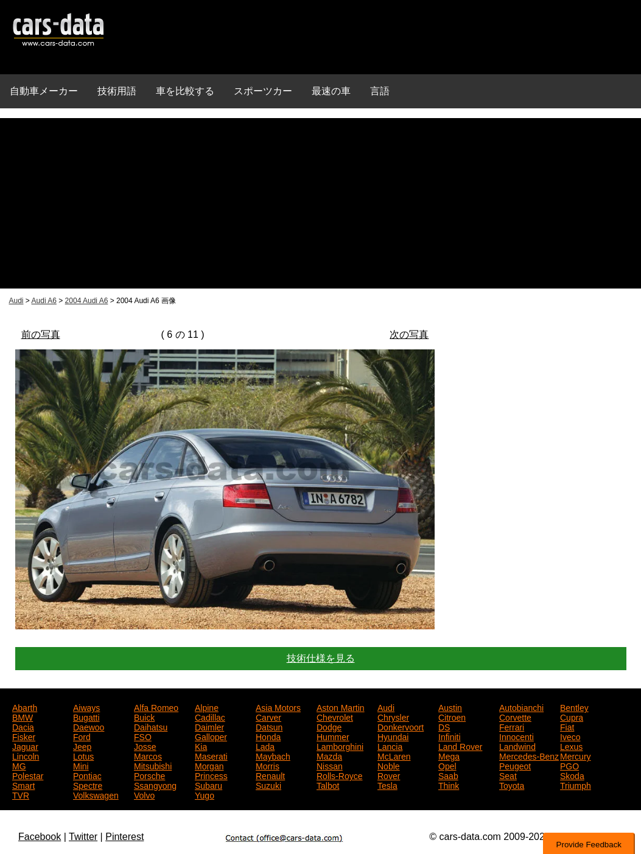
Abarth (24, 706)
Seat (508, 775)
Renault (270, 775)
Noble (388, 765)
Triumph (575, 784)
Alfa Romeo (156, 706)
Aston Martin (341, 706)
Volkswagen (96, 794)
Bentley (574, 706)
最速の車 (331, 91)
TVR (20, 794)
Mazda (329, 755)
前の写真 (40, 334)
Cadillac (210, 716)
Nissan (330, 765)
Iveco (570, 736)
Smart (23, 784)
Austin (450, 706)
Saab (448, 775)
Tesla (387, 784)
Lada (265, 745)
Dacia (23, 726)
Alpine (207, 706)
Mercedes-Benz (529, 755)
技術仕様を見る (321, 658)
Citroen (452, 716)
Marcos (148, 755)
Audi (16, 300)
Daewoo (88, 726)
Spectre (87, 784)
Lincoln (25, 755)
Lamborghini (340, 745)
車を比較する (185, 91)
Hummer (333, 736)
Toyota (511, 784)
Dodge (329, 726)
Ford (82, 736)
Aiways (86, 706)
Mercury (575, 755)
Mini (81, 765)
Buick (144, 716)
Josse (145, 745)
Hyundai (392, 736)
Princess (211, 775)
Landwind (517, 745)
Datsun (269, 726)
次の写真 (409, 334)
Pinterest (124, 836)
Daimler (209, 726)
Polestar (27, 775)
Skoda (572, 775)
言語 (380, 91)
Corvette (515, 716)
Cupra (571, 716)
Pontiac (87, 775)
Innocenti (516, 736)
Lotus (83, 755)
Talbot (328, 784)
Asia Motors (278, 706)
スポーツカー (263, 91)
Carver (268, 716)
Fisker (23, 736)
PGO (569, 765)
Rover (388, 775)
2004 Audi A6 (86, 300)
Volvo (144, 794)
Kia (201, 745)
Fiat (567, 726)
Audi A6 (44, 300)
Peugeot (515, 765)
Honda (268, 736)
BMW (22, 716)
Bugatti (86, 716)
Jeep (82, 745)
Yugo (204, 794)
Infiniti (449, 736)
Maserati (211, 755)
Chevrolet (335, 716)
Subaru (208, 784)
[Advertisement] (320, 203)
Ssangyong (155, 784)
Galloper (211, 736)
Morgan (209, 765)
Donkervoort (400, 726)
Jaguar (25, 745)
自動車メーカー (44, 91)
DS (444, 726)
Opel (447, 765)
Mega (449, 755)
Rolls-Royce (339, 775)
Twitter (83, 836)
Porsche (149, 775)
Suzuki (268, 784)
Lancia (389, 745)
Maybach (273, 755)
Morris (267, 765)
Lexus (571, 745)
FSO (143, 736)
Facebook (39, 836)
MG (19, 765)
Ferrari (511, 726)
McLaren (393, 755)
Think (448, 784)
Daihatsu (150, 726)
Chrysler (393, 716)
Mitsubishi (153, 765)
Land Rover (460, 745)
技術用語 (116, 91)
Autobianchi (521, 706)
